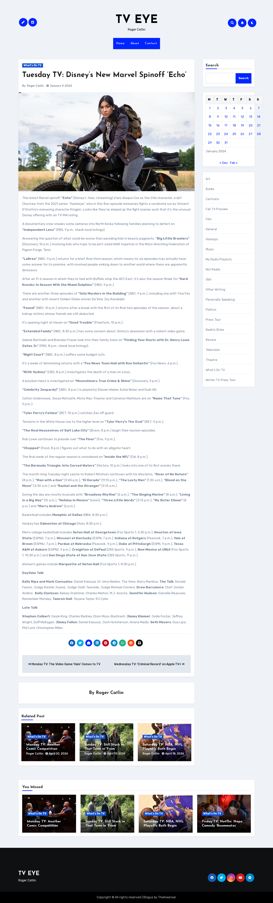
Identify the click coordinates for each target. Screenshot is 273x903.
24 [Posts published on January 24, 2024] (226, 134)
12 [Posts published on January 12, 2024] (242, 117)
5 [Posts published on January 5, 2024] (242, 108)
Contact (151, 43)
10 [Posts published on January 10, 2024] (226, 117)
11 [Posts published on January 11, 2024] (234, 117)
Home (120, 43)
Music (210, 249)
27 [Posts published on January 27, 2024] (250, 134)
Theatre (211, 360)
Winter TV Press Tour (221, 380)
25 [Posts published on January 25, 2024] (234, 134)
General (211, 229)
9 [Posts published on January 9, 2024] (218, 117)
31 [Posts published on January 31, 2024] (226, 143)
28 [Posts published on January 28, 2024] (259, 134)
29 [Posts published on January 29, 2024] (210, 143)
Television (213, 350)
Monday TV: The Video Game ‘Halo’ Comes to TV (64, 664)
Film (209, 219)
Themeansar (167, 897)
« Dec (224, 163)
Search (212, 65)
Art (208, 179)
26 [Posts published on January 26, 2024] (242, 134)
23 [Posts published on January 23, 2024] (218, 134)
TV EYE (136, 20)
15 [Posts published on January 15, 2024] (209, 125)
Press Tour (213, 319)
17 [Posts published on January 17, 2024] (226, 125)
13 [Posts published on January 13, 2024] (250, 117)
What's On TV (33, 65)
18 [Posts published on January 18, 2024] (234, 125)
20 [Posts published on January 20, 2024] (251, 125)
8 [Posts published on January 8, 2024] (210, 117)
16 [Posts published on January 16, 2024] (218, 125)
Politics (211, 309)
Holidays (212, 239)
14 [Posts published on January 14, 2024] (258, 117)
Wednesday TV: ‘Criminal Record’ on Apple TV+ (149, 664)
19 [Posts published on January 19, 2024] (242, 125)
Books (210, 189)
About (134, 43)
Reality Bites (215, 330)
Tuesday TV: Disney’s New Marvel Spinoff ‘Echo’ (104, 75)
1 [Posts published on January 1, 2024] (209, 108)
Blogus (148, 897)
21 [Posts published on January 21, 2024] (258, 125)
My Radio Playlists (219, 259)
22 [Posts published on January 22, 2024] (210, 134)
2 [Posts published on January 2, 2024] (218, 108)
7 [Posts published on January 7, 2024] (259, 108)
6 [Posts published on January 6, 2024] (251, 108)
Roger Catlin (35, 85)
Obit (209, 279)
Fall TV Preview (217, 209)
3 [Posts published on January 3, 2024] (226, 108)
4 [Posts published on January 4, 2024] (234, 108)
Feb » (234, 163)
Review (211, 340)
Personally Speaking (220, 299)
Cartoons (212, 199)
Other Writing (215, 289)
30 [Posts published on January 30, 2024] (218, 143)
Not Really (213, 269)
